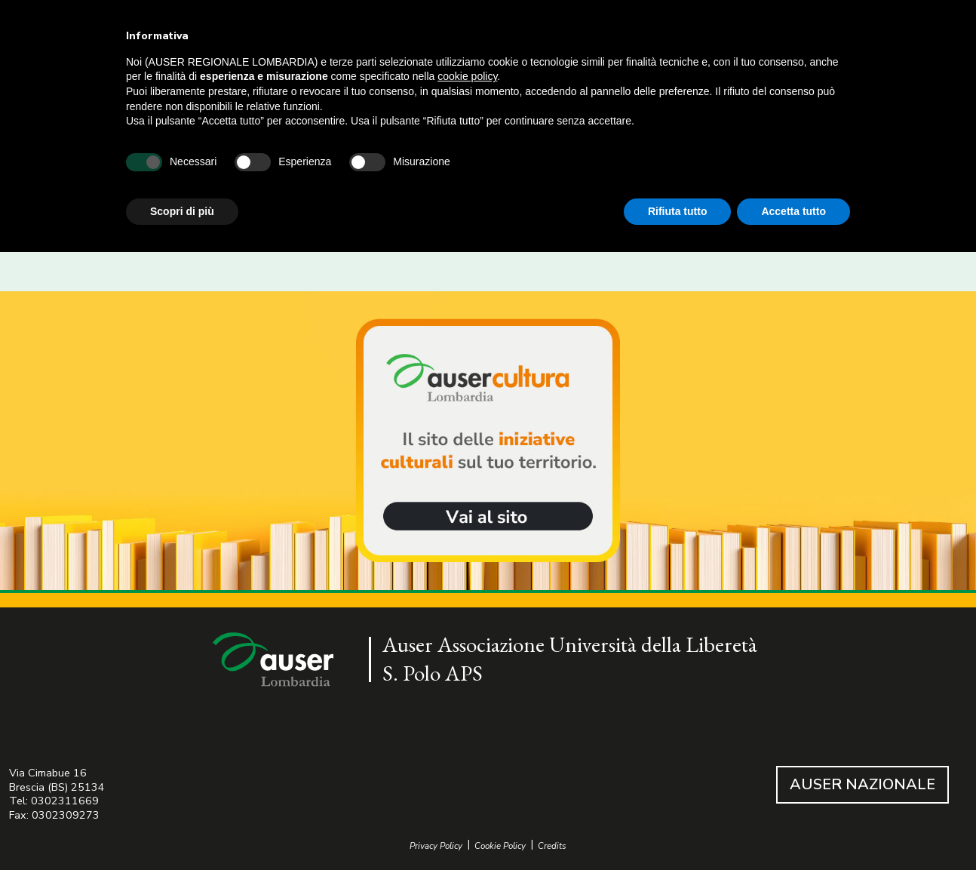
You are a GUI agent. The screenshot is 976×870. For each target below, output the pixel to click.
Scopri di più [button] (182, 211)
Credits (552, 846)
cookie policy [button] (467, 76)
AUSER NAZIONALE (862, 784)
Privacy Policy (436, 846)
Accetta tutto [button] (793, 211)
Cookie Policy (500, 846)
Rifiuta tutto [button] (677, 211)
